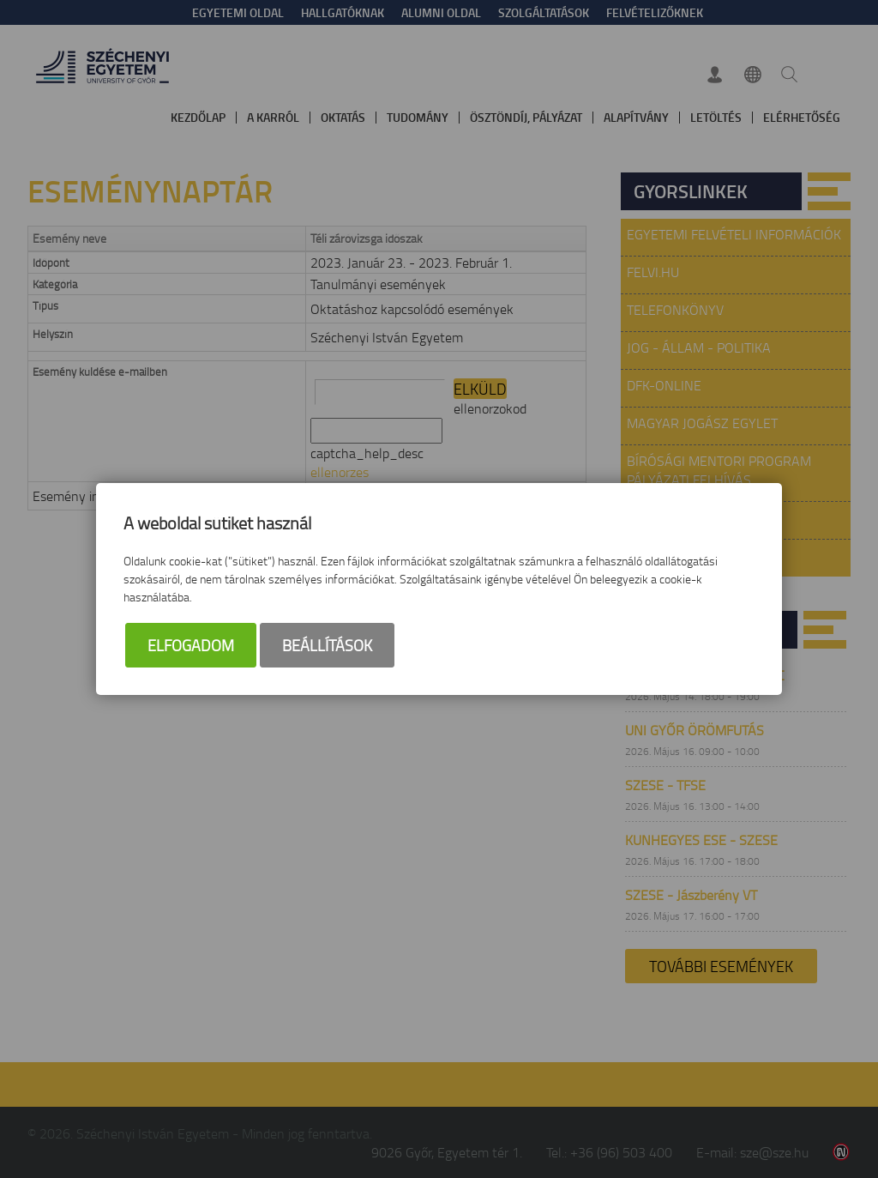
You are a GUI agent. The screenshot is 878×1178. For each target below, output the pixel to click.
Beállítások (327, 645)
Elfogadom (190, 645)
